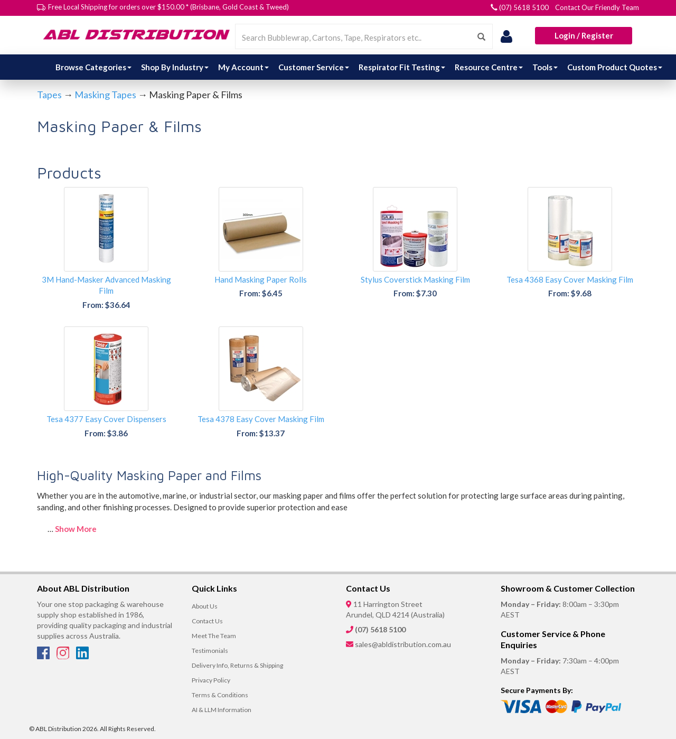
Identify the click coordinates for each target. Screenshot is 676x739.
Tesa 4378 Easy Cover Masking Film (261, 419)
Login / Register (584, 35)
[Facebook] (44, 656)
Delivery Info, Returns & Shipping (237, 665)
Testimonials (210, 650)
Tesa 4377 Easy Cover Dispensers (106, 419)
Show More (76, 529)
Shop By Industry (175, 67)
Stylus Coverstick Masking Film (415, 279)
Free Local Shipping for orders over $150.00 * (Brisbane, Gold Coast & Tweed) (168, 7)
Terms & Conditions (220, 695)
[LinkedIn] (82, 656)
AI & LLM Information (221, 710)
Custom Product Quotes (614, 67)
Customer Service (313, 67)
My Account (243, 67)
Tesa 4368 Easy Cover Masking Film (569, 279)
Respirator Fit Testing (402, 67)
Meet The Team (214, 636)
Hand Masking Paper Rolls (260, 279)
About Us (205, 606)
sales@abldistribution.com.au (403, 644)
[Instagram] (64, 656)
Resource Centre (489, 67)
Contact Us (207, 621)
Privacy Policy (211, 680)
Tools (545, 67)
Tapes (49, 94)
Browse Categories (93, 67)
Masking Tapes (105, 94)
